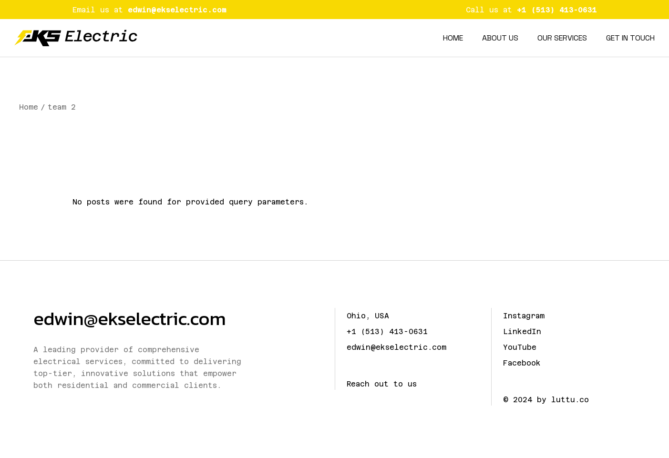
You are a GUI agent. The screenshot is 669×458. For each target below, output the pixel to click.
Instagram (524, 316)
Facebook (522, 363)
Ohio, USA (368, 316)
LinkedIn (522, 331)
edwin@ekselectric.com (129, 318)
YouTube (519, 347)
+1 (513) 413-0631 (387, 331)
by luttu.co (563, 400)
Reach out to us (382, 384)
